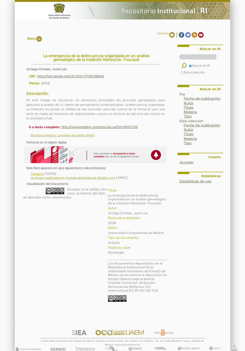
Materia (190, 112)
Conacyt (37, 174)
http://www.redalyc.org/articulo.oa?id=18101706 (99, 127)
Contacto (163, 33)
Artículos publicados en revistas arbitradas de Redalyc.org (73, 178)
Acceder (187, 162)
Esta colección (192, 72)
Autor (189, 103)
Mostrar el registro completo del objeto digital (63, 135)
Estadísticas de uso (195, 181)
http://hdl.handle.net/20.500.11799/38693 (70, 76)
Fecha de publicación (202, 99)
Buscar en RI (199, 65)
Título (188, 108)
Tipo (188, 116)
